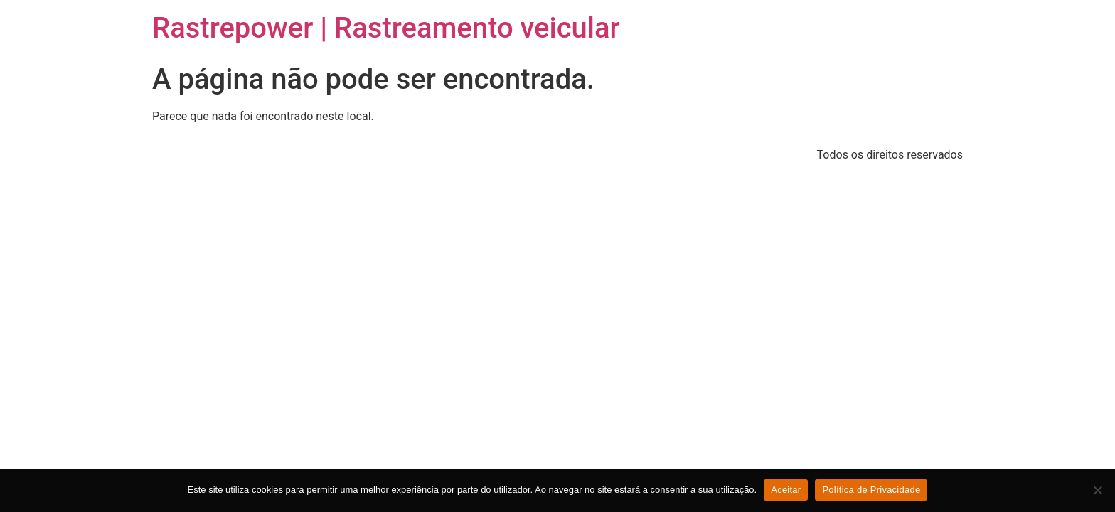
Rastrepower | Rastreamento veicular (386, 28)
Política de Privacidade (871, 489)
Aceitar (786, 489)
